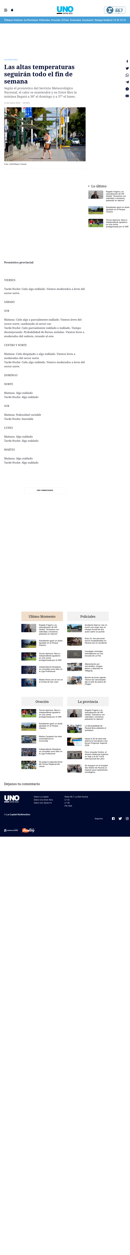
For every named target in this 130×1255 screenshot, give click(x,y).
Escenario (87, 20)
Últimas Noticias (13, 20)
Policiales (44, 20)
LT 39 (116, 20)
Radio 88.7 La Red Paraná (76, 797)
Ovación (55, 20)
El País (65, 20)
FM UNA (68, 806)
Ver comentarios (45, 490)
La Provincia (31, 20)
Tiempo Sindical (103, 20)
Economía (75, 20)
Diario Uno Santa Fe (43, 803)
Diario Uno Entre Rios (43, 800)
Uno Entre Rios (10, 60)
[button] (5, 10)
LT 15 (123, 20)
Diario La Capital (41, 797)
